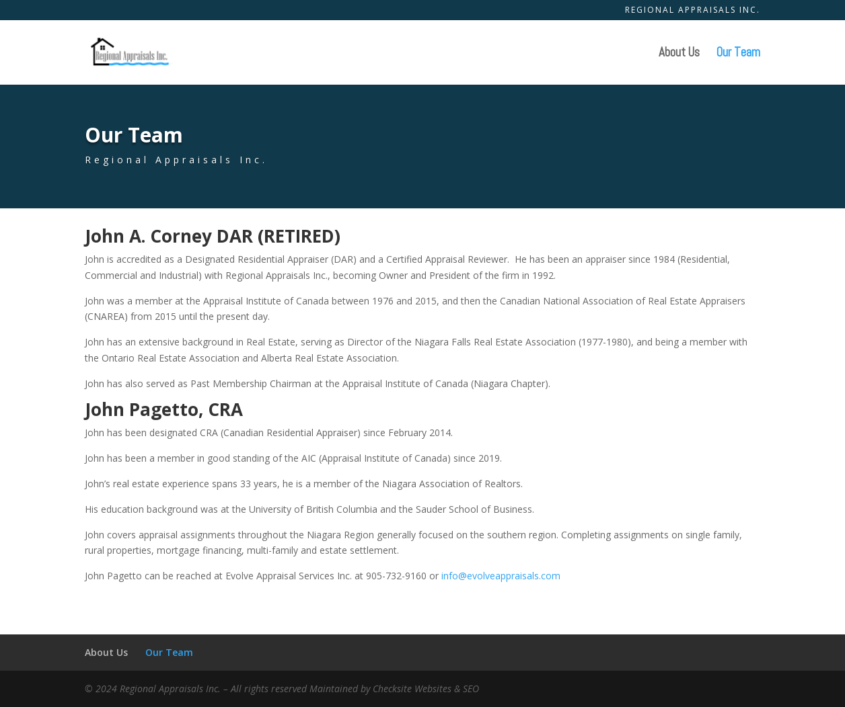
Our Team (738, 54)
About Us (679, 54)
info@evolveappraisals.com (500, 575)
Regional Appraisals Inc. (692, 10)
